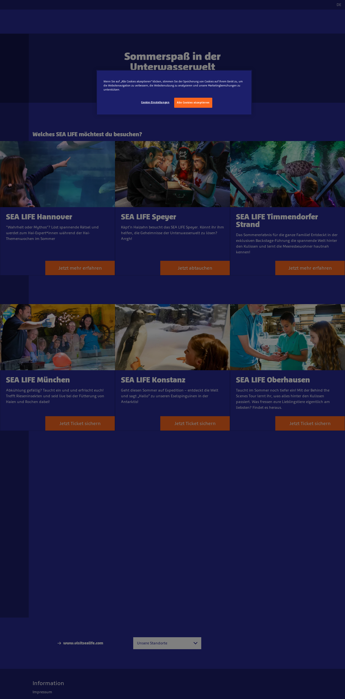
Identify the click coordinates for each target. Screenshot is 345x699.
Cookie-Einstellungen (155, 102)
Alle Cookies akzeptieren (193, 102)
